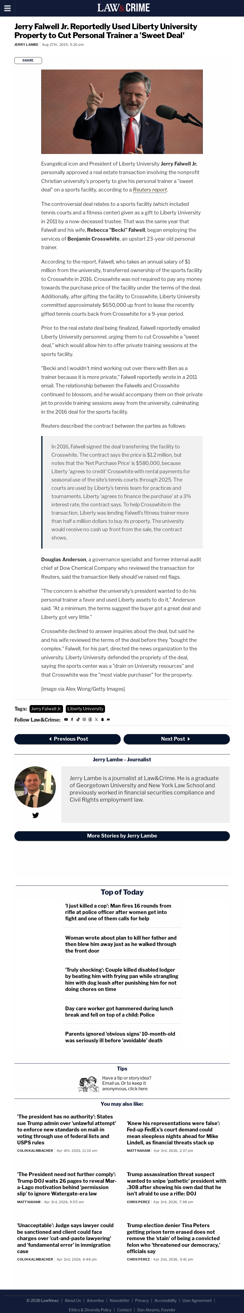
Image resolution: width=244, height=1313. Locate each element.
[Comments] (15, 52)
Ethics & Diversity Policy (90, 1309)
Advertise (95, 1300)
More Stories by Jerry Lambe (122, 836)
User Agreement (197, 1300)
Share (28, 60)
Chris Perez (138, 1202)
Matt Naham (138, 1151)
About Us (73, 1300)
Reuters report (150, 190)
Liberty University (85, 708)
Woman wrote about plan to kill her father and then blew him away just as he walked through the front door (121, 944)
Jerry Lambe (26, 44)
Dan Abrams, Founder (156, 1309)
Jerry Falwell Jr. (46, 708)
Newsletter (119, 1300)
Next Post (176, 739)
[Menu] (7, 8)
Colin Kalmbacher (35, 1151)
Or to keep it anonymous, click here (125, 1086)
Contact (124, 1309)
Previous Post (68, 739)
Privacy (142, 1300)
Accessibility (165, 1300)
